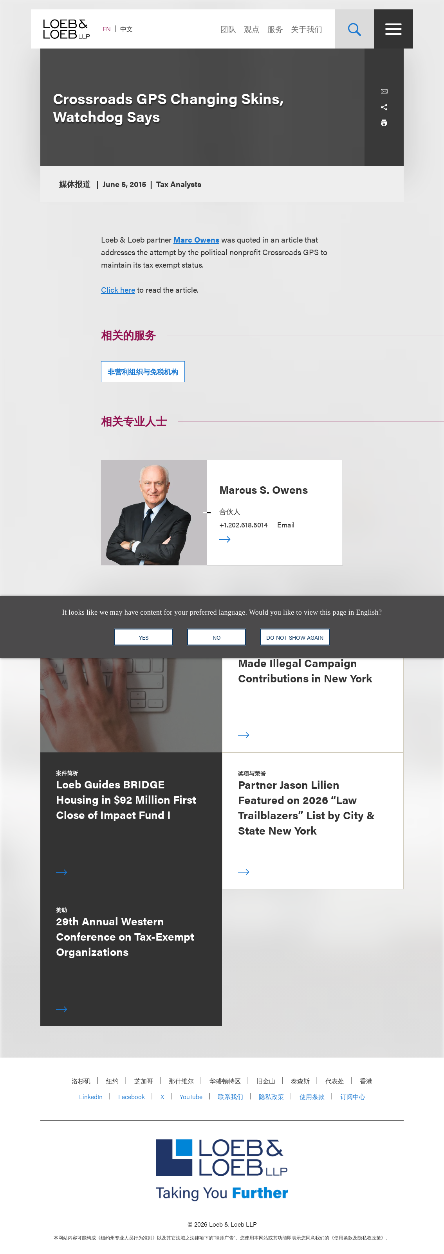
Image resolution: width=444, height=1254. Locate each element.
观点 (242, 28)
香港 (366, 1080)
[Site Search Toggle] (345, 29)
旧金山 (265, 1080)
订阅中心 (352, 1096)
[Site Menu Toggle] (384, 29)
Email (285, 524)
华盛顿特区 (225, 1080)
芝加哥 (143, 1080)
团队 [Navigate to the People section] (219, 28)
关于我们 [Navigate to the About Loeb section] (297, 28)
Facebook (131, 1096)
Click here (118, 289)
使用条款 (312, 1096)
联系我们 (230, 1096)
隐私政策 (271, 1096)
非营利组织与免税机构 (143, 371)
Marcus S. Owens (263, 489)
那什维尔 (181, 1080)
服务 (266, 28)
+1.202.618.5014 (243, 524)
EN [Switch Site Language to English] (116, 28)
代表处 (334, 1080)
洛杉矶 (81, 1080)
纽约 (112, 1080)
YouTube (191, 1096)
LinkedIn (91, 1096)
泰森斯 (300, 1080)
